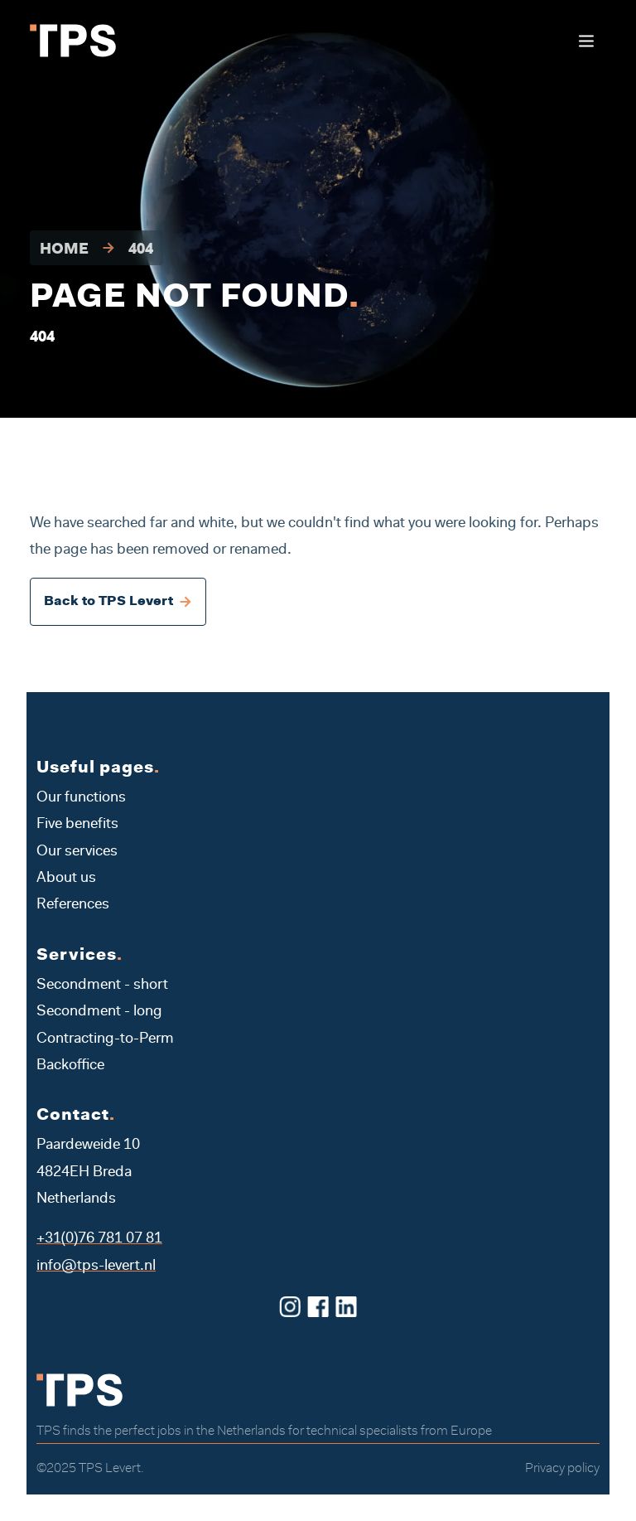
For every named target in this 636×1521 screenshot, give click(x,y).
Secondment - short (102, 985)
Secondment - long (99, 1012)
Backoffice (70, 1065)
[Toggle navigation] (586, 41)
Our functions (81, 798)
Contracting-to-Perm (105, 1039)
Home (64, 250)
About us (66, 878)
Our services (77, 852)
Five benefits (77, 824)
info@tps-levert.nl (96, 1266)
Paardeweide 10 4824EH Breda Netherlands (88, 1172)
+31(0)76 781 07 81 (99, 1239)
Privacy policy (562, 1468)
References (72, 905)
